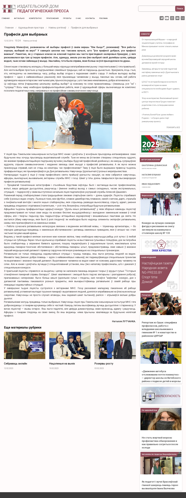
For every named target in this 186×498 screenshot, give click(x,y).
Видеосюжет (147, 195)
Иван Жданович (151, 185)
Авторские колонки (150, 160)
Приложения (54, 18)
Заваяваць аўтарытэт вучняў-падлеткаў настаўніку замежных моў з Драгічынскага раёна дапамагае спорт (160, 72)
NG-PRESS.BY (152, 272)
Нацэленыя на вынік (62, 363)
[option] (24, 351)
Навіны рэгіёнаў (30, 41)
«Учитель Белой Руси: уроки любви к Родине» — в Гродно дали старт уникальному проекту (157, 118)
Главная (6, 18)
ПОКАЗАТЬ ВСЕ (173, 127)
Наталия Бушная (151, 176)
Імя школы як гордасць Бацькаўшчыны (159, 454)
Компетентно (36, 18)
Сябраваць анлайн (15, 363)
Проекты (69, 18)
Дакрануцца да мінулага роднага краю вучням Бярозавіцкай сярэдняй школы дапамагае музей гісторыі (159, 59)
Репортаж (146, 295)
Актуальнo (19, 18)
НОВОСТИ (145, 34)
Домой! (147, 282)
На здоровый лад (149, 410)
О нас (80, 18)
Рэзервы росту (104, 363)
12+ (182, 18)
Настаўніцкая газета (157, 263)
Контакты (93, 18)
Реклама (106, 18)
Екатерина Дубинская (154, 166)
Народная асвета (154, 268)
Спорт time (149, 277)
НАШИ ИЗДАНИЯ (148, 257)
